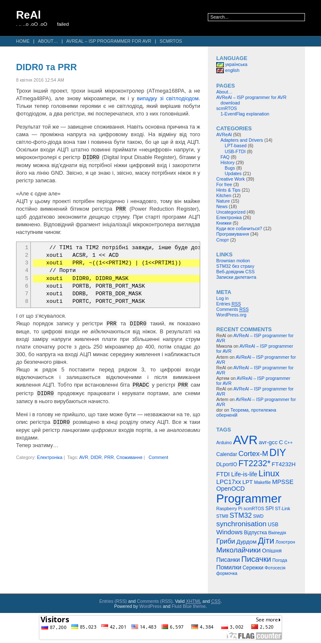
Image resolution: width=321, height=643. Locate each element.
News (222, 206)
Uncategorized (230, 211)
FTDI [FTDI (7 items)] (223, 474)
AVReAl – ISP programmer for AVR (109, 41)
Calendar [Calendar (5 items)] (226, 454)
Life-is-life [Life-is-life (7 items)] (244, 474)
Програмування (232, 233)
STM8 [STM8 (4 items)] (222, 516)
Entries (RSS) (113, 601)
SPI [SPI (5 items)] (269, 508)
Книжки (223, 222)
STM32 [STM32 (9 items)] (240, 515)
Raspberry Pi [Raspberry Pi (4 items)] (229, 508)
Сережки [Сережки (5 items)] (252, 568)
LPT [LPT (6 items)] (247, 482)
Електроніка (49, 456)
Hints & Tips (228, 189)
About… (48, 41)
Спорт (222, 239)
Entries (228, 304)
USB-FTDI (235, 151)
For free (224, 184)
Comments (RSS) (154, 601)
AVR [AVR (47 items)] (245, 440)
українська (232, 64)
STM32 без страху (235, 266)
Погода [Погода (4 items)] (279, 560)
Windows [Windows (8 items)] (229, 532)
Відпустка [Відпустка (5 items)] (255, 533)
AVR (83, 456)
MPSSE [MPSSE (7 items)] (283, 481)
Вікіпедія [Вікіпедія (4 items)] (277, 532)
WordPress (150, 606)
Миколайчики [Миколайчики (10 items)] (238, 550)
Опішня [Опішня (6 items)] (271, 550)
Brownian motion (233, 260)
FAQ (224, 156)
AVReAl (224, 134)
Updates (233, 173)
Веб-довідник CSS (235, 271)
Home (23, 41)
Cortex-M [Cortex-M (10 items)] (253, 453)
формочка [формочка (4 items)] (226, 573)
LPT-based (236, 145)
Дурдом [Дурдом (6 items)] (247, 542)
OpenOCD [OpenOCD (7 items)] (230, 488)
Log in (222, 298)
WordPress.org (231, 314)
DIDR (96, 456)
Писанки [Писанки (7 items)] (228, 559)
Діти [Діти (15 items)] (266, 540)
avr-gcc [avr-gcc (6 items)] (268, 442)
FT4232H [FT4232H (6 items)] (283, 464)
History (227, 162)
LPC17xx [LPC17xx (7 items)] (228, 481)
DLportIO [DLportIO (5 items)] (226, 464)
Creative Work (230, 178)
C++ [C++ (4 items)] (288, 442)
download (230, 102)
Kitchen (223, 195)
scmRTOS (171, 41)
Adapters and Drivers (241, 140)
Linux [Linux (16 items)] (269, 473)
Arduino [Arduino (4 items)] (224, 442)
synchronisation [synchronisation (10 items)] (241, 523)
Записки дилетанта (236, 277)
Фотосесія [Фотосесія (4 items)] (275, 567)
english (227, 70)
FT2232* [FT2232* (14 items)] (254, 463)
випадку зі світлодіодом (168, 98)
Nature (223, 200)
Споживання (129, 456)
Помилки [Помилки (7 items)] (228, 567)
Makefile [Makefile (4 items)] (262, 482)
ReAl (28, 15)
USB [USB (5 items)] (273, 525)
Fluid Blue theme (188, 606)
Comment (158, 456)
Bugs (230, 167)
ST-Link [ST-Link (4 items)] (282, 508)
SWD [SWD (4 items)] (258, 516)
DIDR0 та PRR (46, 67)
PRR (109, 456)
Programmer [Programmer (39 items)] (248, 498)
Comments (232, 309)
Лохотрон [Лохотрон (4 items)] (285, 541)
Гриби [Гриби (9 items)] (225, 541)
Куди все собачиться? (239, 228)
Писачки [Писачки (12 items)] (256, 559)
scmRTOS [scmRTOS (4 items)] (254, 508)
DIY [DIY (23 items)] (277, 452)
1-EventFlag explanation (244, 113)
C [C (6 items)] (281, 442)
